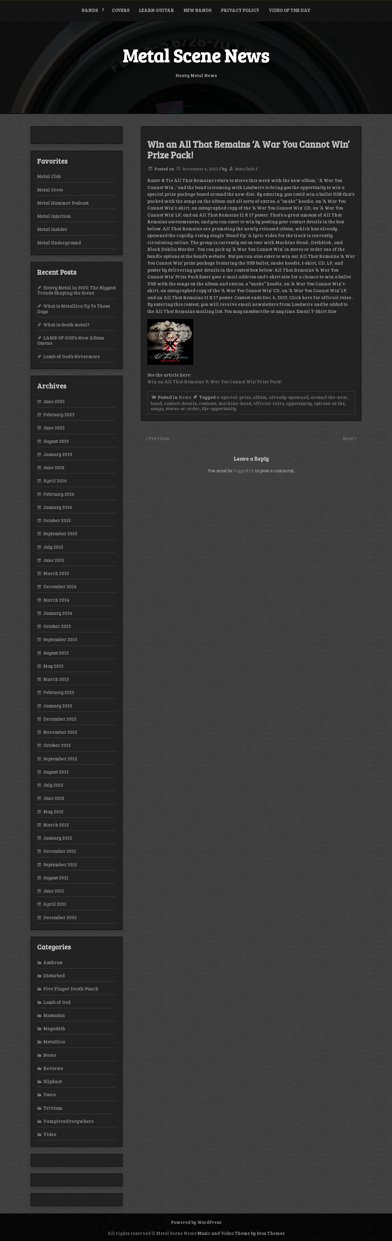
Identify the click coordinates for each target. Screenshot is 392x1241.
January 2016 (57, 507)
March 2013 (56, 679)
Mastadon (54, 1015)
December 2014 (60, 586)
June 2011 (53, 891)
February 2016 (58, 494)
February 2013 (58, 692)
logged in (243, 470)
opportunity (299, 403)
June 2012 (53, 798)
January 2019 (57, 454)
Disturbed (54, 975)
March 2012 (56, 825)
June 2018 (53, 467)
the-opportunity (219, 408)
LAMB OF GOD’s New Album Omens (70, 340)
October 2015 (57, 520)
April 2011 (54, 904)
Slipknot (52, 1081)
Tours (49, 1094)
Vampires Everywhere (68, 1121)
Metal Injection (54, 216)
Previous (158, 438)
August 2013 (56, 653)
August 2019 (56, 441)
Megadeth (54, 1028)
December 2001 (60, 917)
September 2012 (60, 759)
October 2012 (57, 745)
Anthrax (52, 962)
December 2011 (59, 851)
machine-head (234, 403)
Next (349, 438)
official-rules (268, 403)
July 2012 (53, 785)
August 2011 (55, 878)
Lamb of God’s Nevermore (71, 356)
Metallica (54, 1042)
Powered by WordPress (196, 1222)
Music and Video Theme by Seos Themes (241, 1233)
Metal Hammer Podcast (63, 203)
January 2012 (57, 838)
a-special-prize (234, 397)
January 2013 (57, 706)
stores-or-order (182, 408)
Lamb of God (56, 1002)
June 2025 (54, 401)
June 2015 (53, 560)
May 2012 (53, 811)
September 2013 (60, 639)
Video (49, 1134)
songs (157, 408)
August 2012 (56, 772)
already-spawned (288, 397)
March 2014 (56, 600)
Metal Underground (59, 243)
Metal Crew (50, 190)
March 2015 (56, 573)
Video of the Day (289, 10)
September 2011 (60, 864)
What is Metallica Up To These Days (73, 308)
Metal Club (49, 176)
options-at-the (329, 403)
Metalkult (245, 169)
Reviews (53, 1068)
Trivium (52, 1108)
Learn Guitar (156, 10)
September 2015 (60, 533)
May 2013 (53, 666)
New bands (197, 10)
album (260, 397)
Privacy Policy (240, 10)
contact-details (180, 403)
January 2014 (57, 613)
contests (207, 403)
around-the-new (329, 397)
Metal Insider (52, 229)
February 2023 (58, 414)
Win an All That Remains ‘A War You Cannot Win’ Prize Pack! (214, 381)
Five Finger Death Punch (70, 989)
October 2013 (57, 626)
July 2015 (53, 547)
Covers (120, 10)
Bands (89, 10)
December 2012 (59, 719)
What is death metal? (66, 324)
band (156, 403)
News (185, 397)
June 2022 (54, 428)
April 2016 (55, 480)
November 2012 (60, 732)
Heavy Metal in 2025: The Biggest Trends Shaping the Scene (76, 290)
